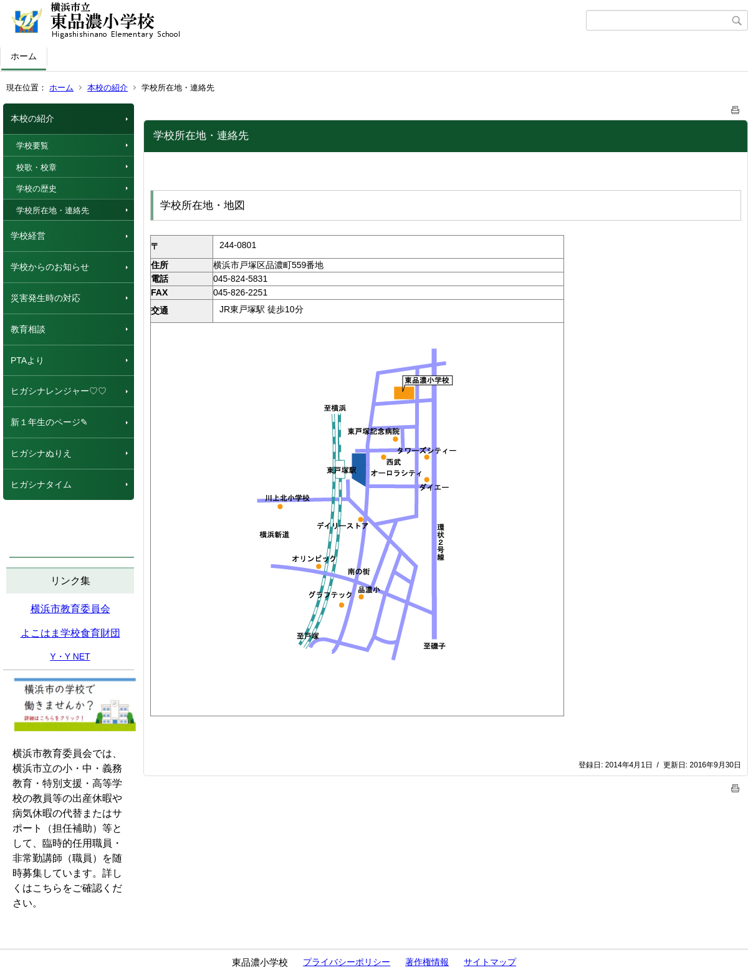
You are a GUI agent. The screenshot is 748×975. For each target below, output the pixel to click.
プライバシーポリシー (346, 962)
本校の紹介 (107, 87)
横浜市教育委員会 (70, 608)
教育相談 (28, 329)
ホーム (24, 56)
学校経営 (28, 236)
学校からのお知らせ (50, 267)
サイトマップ (490, 962)
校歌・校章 (36, 167)
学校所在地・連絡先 (52, 210)
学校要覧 (32, 145)
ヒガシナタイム (41, 484)
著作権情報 (427, 962)
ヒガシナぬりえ (41, 453)
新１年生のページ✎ (49, 422)
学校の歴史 (36, 188)
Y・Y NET (70, 656)
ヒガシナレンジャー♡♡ (59, 391)
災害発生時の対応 (45, 298)
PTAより (27, 360)
